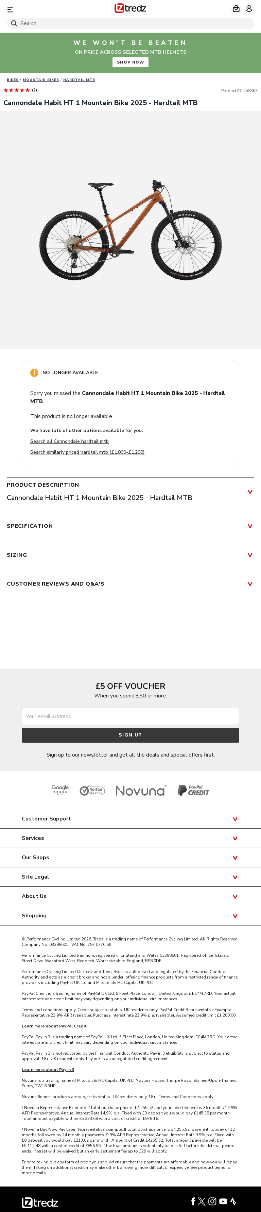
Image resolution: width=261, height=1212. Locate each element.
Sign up (130, 735)
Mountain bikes (41, 79)
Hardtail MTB (79, 79)
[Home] (130, 9)
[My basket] (236, 8)
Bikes (13, 79)
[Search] (130, 23)
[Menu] (47, 9)
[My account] (249, 8)
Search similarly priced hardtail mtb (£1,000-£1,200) (87, 452)
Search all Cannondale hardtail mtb (69, 441)
